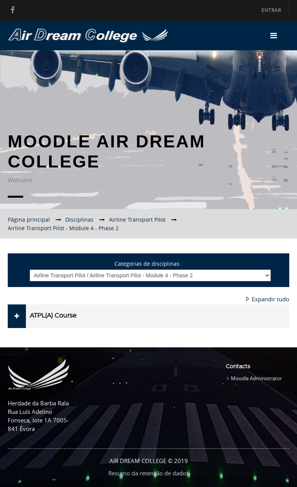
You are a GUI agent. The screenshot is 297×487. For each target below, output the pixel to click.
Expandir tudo (270, 299)
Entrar (271, 10)
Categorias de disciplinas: (147, 263)
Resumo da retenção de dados (148, 473)
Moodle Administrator (256, 378)
